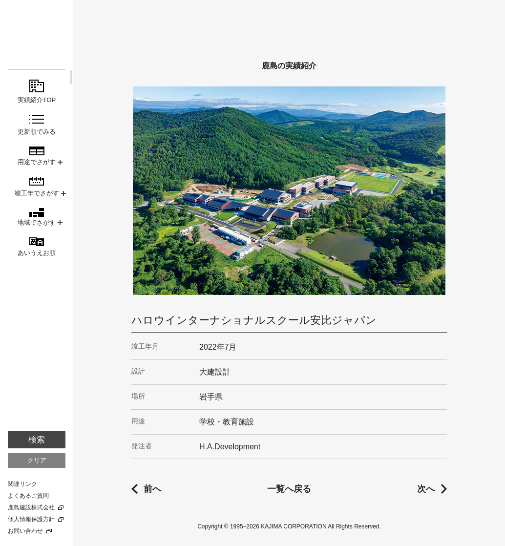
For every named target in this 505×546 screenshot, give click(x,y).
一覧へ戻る (289, 489)
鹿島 (37, 25)
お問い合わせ (25, 531)
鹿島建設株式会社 (31, 507)
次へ (426, 489)
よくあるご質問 (28, 496)
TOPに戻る (480, 527)
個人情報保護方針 (31, 519)
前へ (152, 489)
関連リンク (22, 484)
